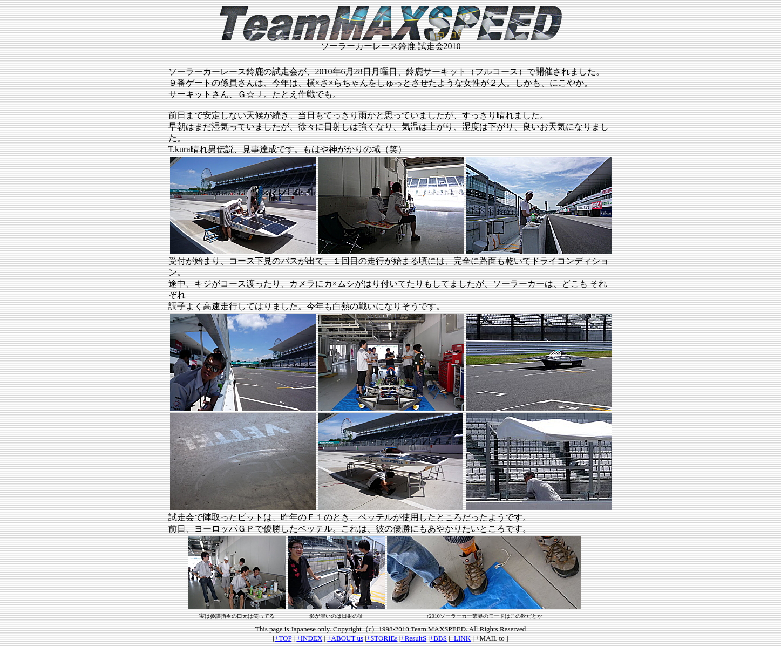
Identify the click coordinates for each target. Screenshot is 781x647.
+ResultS (413, 638)
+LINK (460, 638)
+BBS (438, 638)
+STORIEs (382, 638)
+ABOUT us (345, 638)
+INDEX (309, 638)
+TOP (283, 638)
